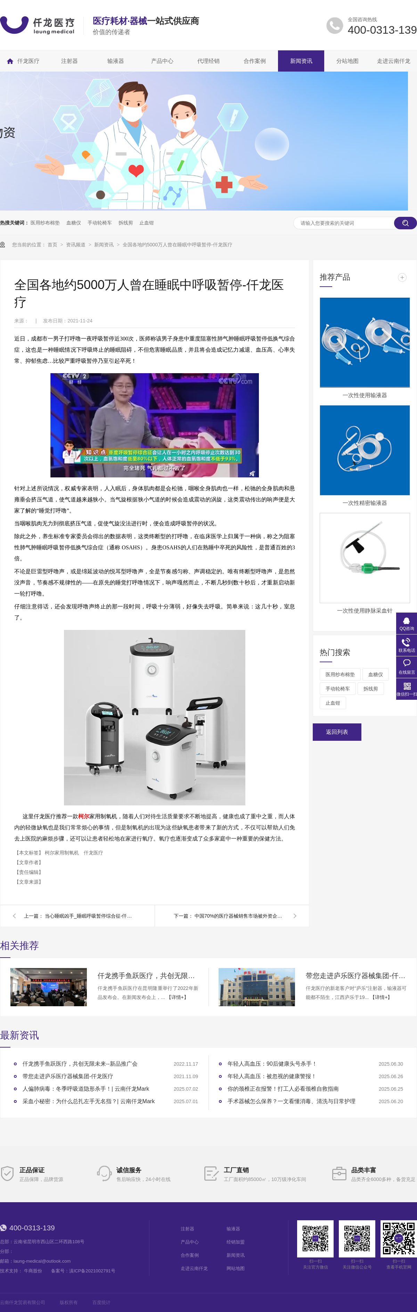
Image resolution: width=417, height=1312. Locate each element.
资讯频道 (76, 244)
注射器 (187, 1228)
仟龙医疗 (93, 852)
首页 (53, 244)
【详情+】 (177, 997)
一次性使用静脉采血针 (365, 611)
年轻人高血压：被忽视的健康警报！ (272, 1076)
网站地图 (236, 1268)
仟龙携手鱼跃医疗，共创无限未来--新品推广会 (148, 975)
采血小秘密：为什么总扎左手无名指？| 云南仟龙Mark (89, 1101)
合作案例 (190, 1255)
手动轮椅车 (100, 223)
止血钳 (146, 223)
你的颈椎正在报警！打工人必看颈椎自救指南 (283, 1089)
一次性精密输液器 (365, 503)
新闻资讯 (104, 244)
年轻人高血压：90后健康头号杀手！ (272, 1064)
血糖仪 (73, 223)
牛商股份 (33, 1270)
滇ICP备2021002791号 (92, 1270)
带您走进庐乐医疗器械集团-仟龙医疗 (356, 975)
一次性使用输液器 (365, 395)
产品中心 (190, 1242)
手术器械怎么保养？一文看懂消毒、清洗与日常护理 (291, 1101)
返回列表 (337, 732)
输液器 (233, 1228)
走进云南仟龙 (194, 1268)
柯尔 (83, 816)
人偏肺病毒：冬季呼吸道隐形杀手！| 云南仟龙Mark (86, 1089)
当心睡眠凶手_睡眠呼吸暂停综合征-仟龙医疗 (90, 916)
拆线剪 (125, 223)
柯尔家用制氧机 (62, 852)
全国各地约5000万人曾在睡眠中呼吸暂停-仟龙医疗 (177, 244)
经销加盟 (236, 1242)
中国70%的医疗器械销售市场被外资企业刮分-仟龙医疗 (240, 916)
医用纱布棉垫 (45, 223)
